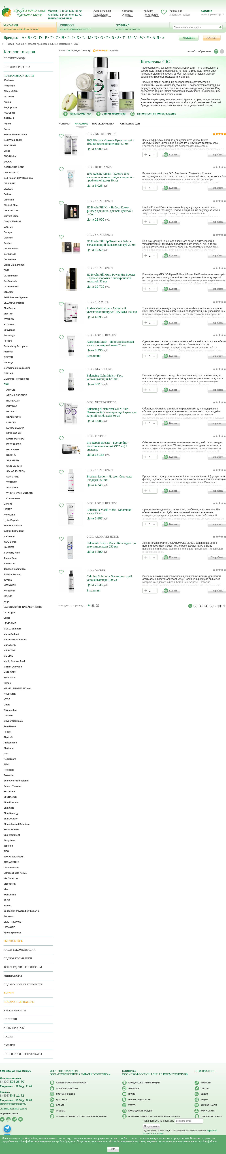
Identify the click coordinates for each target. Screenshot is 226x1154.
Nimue (7, 683)
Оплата (126, 14)
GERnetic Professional (16, 378)
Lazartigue (9, 612)
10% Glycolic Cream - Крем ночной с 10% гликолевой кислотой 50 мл (110, 142)
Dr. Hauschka (11, 286)
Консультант (100, 14)
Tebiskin (8, 845)
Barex (7, 129)
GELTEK (8, 357)
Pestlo (7, 731)
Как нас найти (209, 1105)
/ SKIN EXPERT (103, 200)
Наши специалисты (139, 1099)
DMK (6, 270)
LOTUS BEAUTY (15, 427)
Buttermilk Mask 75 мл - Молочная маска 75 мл (109, 511)
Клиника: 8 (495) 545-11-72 (65, 14)
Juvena (8, 579)
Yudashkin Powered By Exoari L (21, 911)
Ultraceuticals (11, 867)
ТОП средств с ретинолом (23, 967)
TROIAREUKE (11, 862)
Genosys (9, 362)
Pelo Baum (10, 726)
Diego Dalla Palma (14, 264)
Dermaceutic (11, 248)
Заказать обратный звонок (60, 18)
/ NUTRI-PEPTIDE (104, 133)
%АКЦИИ (189, 37)
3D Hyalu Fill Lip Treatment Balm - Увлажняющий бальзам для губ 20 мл (111, 243)
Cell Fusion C (11, 172)
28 (93, 605)
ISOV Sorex (10, 541)
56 (97, 605)
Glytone (8, 503)
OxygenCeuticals (13, 721)
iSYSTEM (9, 547)
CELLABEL (10, 183)
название (81, 123)
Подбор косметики (18, 958)
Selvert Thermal (12, 786)
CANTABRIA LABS (14, 167)
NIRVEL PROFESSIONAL (17, 688)
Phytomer (9, 748)
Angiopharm (11, 107)
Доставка (127, 10)
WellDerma (10, 894)
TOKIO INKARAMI (14, 856)
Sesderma (9, 791)
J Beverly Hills (12, 552)
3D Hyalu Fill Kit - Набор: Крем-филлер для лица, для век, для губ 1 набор (110, 211)
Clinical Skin (11, 205)
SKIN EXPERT (14, 465)
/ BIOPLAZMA (102, 167)
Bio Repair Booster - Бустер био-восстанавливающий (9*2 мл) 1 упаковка (107, 446)
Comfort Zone (11, 210)
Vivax (7, 889)
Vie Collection (11, 878)
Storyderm (9, 840)
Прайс (131, 1094)
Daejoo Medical (12, 221)
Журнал (141, 27)
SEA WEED (12, 460)
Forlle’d (8, 340)
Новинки (65, 123)
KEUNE (8, 596)
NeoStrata (9, 677)
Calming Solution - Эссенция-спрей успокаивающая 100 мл (109, 578)
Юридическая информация (71, 1083)
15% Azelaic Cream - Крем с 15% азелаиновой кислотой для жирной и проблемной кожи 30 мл (110, 177)
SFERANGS (10, 797)
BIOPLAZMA (13, 400)
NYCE (7, 699)
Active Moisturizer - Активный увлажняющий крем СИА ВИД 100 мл (112, 310)
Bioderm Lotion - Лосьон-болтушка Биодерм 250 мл (109, 478)
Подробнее (216, 154)
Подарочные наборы (19, 1001)
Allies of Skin (11, 91)
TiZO (6, 851)
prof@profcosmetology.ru (13, 1103)
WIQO (7, 900)
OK (113, 1149)
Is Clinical (9, 536)
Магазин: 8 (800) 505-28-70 (65, 10)
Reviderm (9, 769)
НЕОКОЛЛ (9, 927)
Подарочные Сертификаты (23, 984)
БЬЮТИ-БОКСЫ (13, 921)
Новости (206, 1083)
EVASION (9, 319)
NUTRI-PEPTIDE (15, 438)
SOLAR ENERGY (15, 471)
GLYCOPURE (13, 417)
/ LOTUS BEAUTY (105, 335)
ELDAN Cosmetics (14, 302)
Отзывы (60, 1111)
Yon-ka (7, 905)
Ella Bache (10, 308)
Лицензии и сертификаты (23, 1053)
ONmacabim (10, 710)
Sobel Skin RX (12, 829)
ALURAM (9, 96)
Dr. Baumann (11, 275)
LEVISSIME (10, 623)
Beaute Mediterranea (15, 134)
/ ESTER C (99, 436)
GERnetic (9, 373)
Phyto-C (8, 737)
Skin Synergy (11, 813)
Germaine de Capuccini (17, 368)
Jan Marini (9, 563)
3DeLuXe (9, 80)
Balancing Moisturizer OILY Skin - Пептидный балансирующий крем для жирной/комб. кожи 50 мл (111, 412)
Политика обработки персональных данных (82, 1116)
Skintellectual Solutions (17, 824)
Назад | (10, 44)
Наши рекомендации (19, 949)
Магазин (28, 27)
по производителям (19, 75)
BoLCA (8, 161)
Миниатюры (13, 975)
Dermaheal (10, 254)
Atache (7, 123)
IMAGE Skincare (13, 525)
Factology (9, 335)
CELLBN (8, 188)
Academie (9, 85)
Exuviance (9, 330)
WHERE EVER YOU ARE (19, 493)
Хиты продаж (14, 1027)
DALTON (8, 226)
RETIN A (11, 455)
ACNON (10, 389)
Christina (9, 199)
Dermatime (10, 259)
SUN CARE (12, 476)
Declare (8, 243)
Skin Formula (11, 802)
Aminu (7, 102)
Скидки (9, 1045)
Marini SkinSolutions (15, 639)
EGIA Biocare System (15, 297)
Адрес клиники (102, 10)
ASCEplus (9, 112)
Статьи (205, 1088)
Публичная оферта (211, 1116)
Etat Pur (8, 313)
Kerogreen (9, 590)
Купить (173, 154)
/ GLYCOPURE (102, 369)
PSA (6, 753)
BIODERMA (10, 145)
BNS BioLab (10, 156)
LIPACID (11, 422)
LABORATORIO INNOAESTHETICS (23, 607)
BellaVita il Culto (13, 140)
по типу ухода (15, 58)
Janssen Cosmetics (14, 569)
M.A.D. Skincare (12, 628)
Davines (8, 237)
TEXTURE (11, 482)
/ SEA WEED (101, 301)
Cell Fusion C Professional (18, 178)
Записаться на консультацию (156, 113)
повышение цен (103, 123)
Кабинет (148, 10)
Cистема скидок (65, 1094)
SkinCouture (11, 818)
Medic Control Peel (14, 661)
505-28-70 (12, 1081)
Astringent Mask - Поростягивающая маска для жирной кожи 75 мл (110, 343)
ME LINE (8, 655)
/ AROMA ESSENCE (106, 536)
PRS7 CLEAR (13, 444)
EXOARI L (9, 324)
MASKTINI (9, 650)
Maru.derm (10, 645)
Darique (8, 232)
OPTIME (8, 715)
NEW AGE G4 (13, 433)
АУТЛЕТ (211, 37)
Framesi (8, 351)
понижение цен (129, 123)
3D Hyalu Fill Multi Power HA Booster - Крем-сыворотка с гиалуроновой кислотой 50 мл (111, 278)
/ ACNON (99, 569)
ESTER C (11, 411)
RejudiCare (10, 759)
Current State (11, 216)
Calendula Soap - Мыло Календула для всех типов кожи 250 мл (111, 544)
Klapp (7, 601)
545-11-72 (12, 1095)
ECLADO (9, 292)
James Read (10, 558)
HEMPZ (8, 509)
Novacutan (10, 693)
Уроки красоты (12, 932)
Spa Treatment (12, 835)
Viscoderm (10, 883)
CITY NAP (11, 406)
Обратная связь (9, 1113)
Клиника (85, 27)
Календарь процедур (140, 1111)
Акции (8, 1036)
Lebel (7, 617)
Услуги (132, 1105)
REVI (6, 764)
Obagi (7, 704)
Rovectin (9, 775)
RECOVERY (12, 449)
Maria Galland (11, 634)
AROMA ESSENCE (16, 395)
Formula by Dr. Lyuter (16, 346)
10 (219, 606)
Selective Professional (16, 780)
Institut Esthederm (14, 531)
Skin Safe (9, 807)
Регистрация (151, 14)
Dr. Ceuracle (10, 281)
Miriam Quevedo (13, 666)
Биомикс (9, 916)
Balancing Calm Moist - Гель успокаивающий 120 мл (105, 377)
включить (114, 50)
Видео (204, 1094)
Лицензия (134, 1088)
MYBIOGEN (10, 672)
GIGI (90, 133)
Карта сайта (207, 1111)
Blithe (7, 150)
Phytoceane (10, 742)
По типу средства (17, 66)
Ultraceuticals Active (15, 873)
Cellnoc (8, 194)
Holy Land (9, 514)
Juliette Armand (12, 574)
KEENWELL (10, 585)
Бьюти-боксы (13, 941)
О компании (13, 498)
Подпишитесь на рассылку (158, 1120)
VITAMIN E (12, 487)
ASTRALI (9, 118)
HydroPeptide (11, 520)
